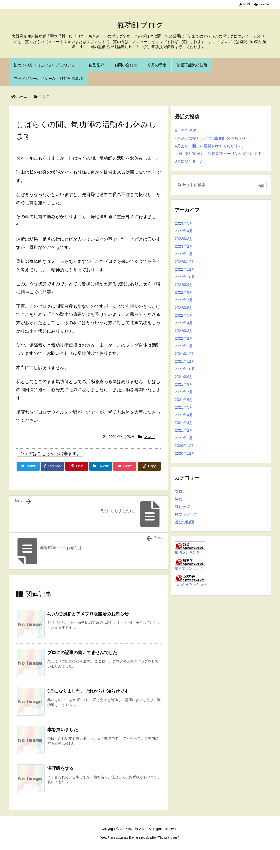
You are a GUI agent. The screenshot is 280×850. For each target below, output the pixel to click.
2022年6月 (184, 308)
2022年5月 (184, 315)
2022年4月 (184, 323)
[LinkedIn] (100, 466)
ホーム (21, 96)
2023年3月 (184, 239)
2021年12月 (185, 353)
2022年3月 (184, 331)
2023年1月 (184, 254)
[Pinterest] (76, 466)
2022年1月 (184, 346)
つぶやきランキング (191, 585)
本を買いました (62, 729)
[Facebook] (52, 466)
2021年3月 (184, 422)
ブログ (44, 96)
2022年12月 (185, 262)
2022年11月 (185, 269)
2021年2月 (184, 430)
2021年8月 (184, 384)
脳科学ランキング (189, 568)
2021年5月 (184, 407)
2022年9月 (184, 285)
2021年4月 (184, 415)
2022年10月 (185, 277)
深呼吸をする (60, 768)
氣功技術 (182, 507)
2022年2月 (184, 338)
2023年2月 (184, 246)
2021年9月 (184, 376)
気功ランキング (187, 552)
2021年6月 (184, 399)
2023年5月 (184, 223)
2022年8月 (184, 292)
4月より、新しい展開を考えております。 (210, 146)
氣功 (178, 499)
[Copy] (149, 466)
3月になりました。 (191, 161)
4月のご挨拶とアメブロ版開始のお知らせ (88, 614)
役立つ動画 (184, 522)
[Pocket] (124, 466)
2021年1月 (184, 438)
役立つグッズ (186, 514)
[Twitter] (28, 466)
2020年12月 (185, 445)
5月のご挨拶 (185, 130)
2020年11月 (185, 453)
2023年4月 (184, 231)
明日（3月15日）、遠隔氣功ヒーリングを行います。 (220, 153)
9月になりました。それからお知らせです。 (90, 691)
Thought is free (167, 837)
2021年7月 (184, 392)
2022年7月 (184, 300)
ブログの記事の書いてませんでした (82, 652)
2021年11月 (185, 361)
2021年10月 (185, 369)
